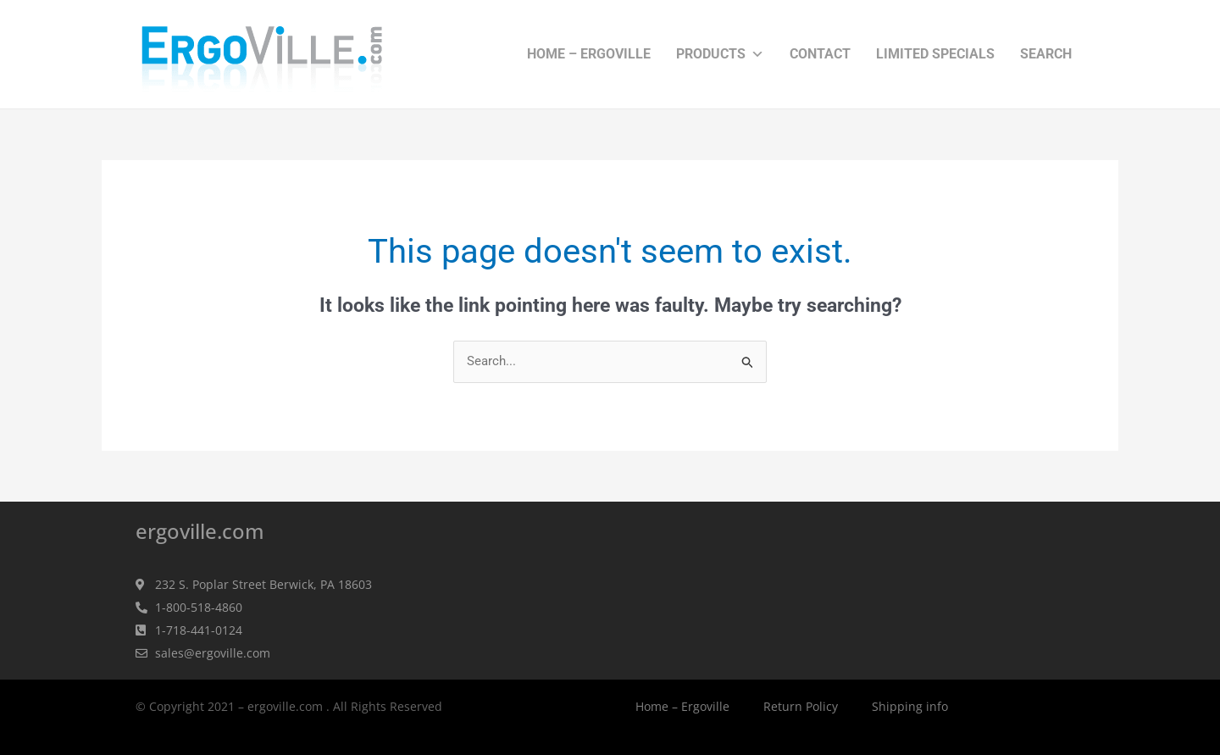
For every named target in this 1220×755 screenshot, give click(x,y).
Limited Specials (935, 54)
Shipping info (910, 707)
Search (1046, 54)
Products (720, 54)
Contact (820, 54)
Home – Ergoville (589, 54)
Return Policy (800, 707)
